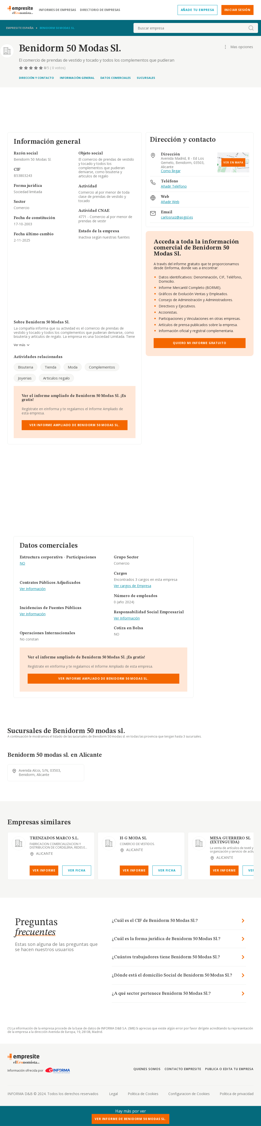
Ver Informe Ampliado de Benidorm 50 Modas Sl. (74, 425)
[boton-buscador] (251, 28)
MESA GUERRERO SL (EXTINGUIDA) (230, 840)
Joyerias (25, 377)
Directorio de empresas (100, 10)
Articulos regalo (56, 377)
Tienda (50, 367)
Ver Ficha (76, 870)
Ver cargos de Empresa (132, 586)
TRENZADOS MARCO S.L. (54, 838)
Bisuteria (25, 367)
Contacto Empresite (183, 1069)
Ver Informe (44, 870)
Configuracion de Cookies (189, 1093)
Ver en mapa (233, 162)
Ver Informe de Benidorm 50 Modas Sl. (130, 1119)
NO (22, 563)
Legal (113, 1093)
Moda (72, 367)
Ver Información (33, 589)
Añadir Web (170, 202)
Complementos (102, 367)
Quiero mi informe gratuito (199, 343)
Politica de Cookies (143, 1093)
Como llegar (171, 171)
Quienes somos (146, 1069)
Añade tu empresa (197, 10)
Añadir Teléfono (174, 186)
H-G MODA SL (133, 838)
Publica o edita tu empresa (229, 1069)
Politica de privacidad (237, 1093)
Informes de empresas (57, 10)
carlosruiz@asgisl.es (177, 217)
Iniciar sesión (237, 10)
